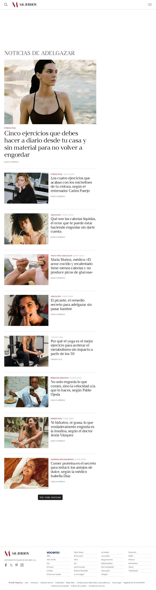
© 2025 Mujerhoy (16, 582)
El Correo (50, 567)
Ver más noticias (50, 497)
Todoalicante (133, 571)
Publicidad (59, 582)
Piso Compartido (107, 567)
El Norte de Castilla (54, 574)
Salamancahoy (107, 563)
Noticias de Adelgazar (39, 53)
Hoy (48, 563)
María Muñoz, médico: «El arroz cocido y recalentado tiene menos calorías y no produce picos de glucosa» (72, 265)
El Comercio (78, 556)
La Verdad (105, 552)
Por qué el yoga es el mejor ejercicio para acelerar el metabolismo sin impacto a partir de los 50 (72, 347)
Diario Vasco (79, 552)
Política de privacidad (60, 586)
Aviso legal (116, 582)
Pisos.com (132, 552)
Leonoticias (105, 556)
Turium (131, 567)
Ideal (76, 560)
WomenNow (133, 563)
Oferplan (104, 574)
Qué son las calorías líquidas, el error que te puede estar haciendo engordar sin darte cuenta (73, 225)
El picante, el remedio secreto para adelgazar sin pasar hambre (71, 304)
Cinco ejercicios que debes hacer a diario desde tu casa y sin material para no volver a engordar (45, 143)
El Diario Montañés (81, 571)
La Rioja (50, 571)
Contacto (34, 582)
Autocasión (105, 571)
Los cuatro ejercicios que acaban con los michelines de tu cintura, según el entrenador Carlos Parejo (71, 184)
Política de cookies (78, 586)
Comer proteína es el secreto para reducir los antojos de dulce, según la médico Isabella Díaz (73, 469)
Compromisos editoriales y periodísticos (93, 582)
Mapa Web (70, 582)
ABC (48, 556)
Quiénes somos (46, 582)
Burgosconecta (107, 560)
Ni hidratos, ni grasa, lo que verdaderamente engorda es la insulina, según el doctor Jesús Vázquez (72, 428)
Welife (131, 556)
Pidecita (131, 560)
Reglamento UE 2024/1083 (134, 582)
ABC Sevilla (51, 560)
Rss (26, 582)
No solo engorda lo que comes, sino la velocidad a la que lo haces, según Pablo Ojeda (73, 388)
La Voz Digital (79, 574)
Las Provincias (79, 567)
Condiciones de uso (97, 586)
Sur (75, 563)
